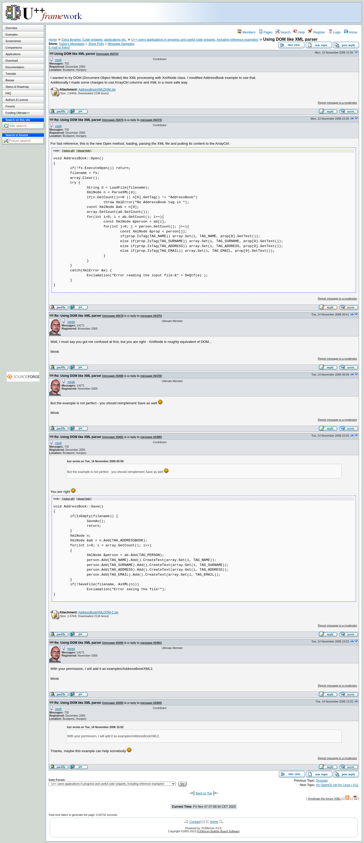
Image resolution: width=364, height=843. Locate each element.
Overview (11, 28)
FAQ (8, 93)
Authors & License (16, 99)
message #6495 (113, 702)
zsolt (58, 60)
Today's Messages (71, 44)
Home (350, 32)
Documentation (14, 67)
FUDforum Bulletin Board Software (218, 830)
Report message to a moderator (337, 102)
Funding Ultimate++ (17, 112)
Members (246, 32)
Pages (265, 32)
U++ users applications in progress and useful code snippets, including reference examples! (195, 40)
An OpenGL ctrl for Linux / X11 (337, 784)
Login (334, 32)
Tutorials (10, 73)
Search (282, 32)
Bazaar (9, 80)
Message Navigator (121, 44)
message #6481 (113, 436)
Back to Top (204, 793)
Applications (12, 54)
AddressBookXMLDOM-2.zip (98, 612)
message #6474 (107, 53)
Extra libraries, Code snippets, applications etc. (94, 40)
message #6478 (113, 315)
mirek (71, 322)
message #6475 (113, 119)
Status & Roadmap (17, 86)
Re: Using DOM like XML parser (77, 120)
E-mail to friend (59, 47)
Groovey (322, 780)
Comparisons (13, 47)
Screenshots (13, 41)
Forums (10, 106)
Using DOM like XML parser (74, 54)
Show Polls (96, 44)
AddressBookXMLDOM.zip (97, 89)
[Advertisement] (296, 12)
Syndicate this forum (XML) (325, 798)
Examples (11, 34)
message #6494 (113, 642)
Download (11, 60)
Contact (195, 821)
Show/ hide (84, 150)
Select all (68, 150)
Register (316, 32)
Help (299, 32)
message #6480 (113, 375)
